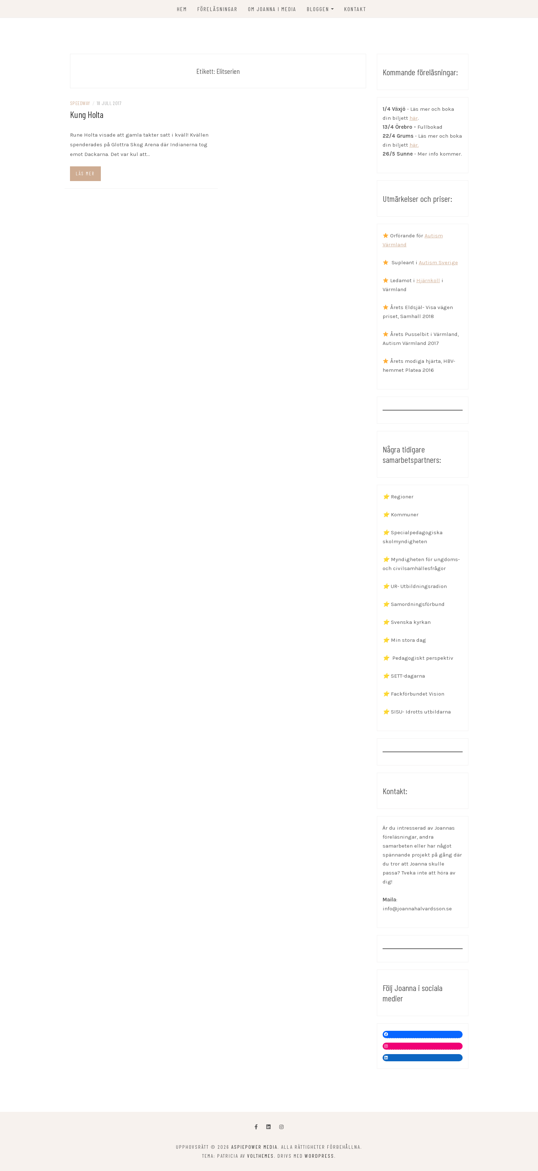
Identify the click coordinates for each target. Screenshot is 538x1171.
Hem (182, 8)
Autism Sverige (438, 262)
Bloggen (318, 8)
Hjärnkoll (428, 280)
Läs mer (85, 173)
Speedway (80, 103)
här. (414, 145)
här (414, 118)
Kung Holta (86, 114)
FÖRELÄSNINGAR (217, 8)
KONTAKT (355, 8)
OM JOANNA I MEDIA (272, 8)
